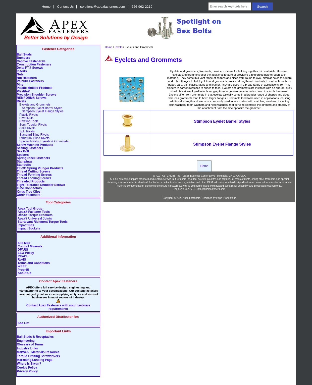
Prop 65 (23, 270)
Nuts (20, 74)
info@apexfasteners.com (211, 189)
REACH (23, 256)
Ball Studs (24, 54)
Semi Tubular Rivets (32, 124)
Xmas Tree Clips (29, 191)
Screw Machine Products (35, 145)
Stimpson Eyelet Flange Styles (40, 111)
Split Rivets (26, 131)
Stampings (25, 161)
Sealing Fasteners (30, 148)
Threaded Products (31, 181)
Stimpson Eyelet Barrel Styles (39, 108)
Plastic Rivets (27, 114)
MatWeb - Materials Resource (38, 352)
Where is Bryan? (29, 364)
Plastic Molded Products (34, 88)
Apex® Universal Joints (35, 218)
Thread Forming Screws (34, 174)
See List (23, 323)
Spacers (23, 155)
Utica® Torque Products (35, 215)
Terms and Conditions (34, 263)
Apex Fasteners (191, 198)
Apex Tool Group (30, 208)
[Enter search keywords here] (229, 6)
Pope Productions (226, 198)
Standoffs (24, 164)
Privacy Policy (27, 371)
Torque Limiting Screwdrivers (38, 356)
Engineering (26, 340)
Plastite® (23, 91)
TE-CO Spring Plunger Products (40, 168)
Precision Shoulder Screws (36, 94)
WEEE (22, 266)
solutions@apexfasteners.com (102, 6)
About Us (24, 273)
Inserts (22, 71)
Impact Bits (26, 225)
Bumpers (23, 57)
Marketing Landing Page (34, 360)
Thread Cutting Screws (33, 171)
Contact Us (65, 6)
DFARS (23, 249)
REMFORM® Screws (32, 98)
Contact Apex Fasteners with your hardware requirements (58, 307)
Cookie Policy (27, 367)
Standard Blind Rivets (33, 134)
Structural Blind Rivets (33, 138)
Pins (20, 84)
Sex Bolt (23, 151)
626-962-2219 (142, 6)
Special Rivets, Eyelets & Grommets (43, 141)
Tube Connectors (29, 188)
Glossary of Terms (30, 344)
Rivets (118, 47)
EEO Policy (26, 253)
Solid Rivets (26, 128)
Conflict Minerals (30, 246)
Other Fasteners (28, 195)
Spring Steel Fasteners (33, 158)
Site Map (24, 243)
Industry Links (27, 348)
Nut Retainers (27, 78)
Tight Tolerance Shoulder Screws (41, 185)
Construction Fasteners (34, 64)
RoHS (22, 259)
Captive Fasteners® (31, 61)
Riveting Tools (28, 121)
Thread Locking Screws (34, 178)
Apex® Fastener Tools (34, 212)
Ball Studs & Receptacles (35, 337)
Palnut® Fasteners (30, 81)
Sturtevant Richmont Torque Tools (43, 221)
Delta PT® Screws (30, 67)
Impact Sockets (29, 228)
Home (46, 6)
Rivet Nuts (25, 118)
